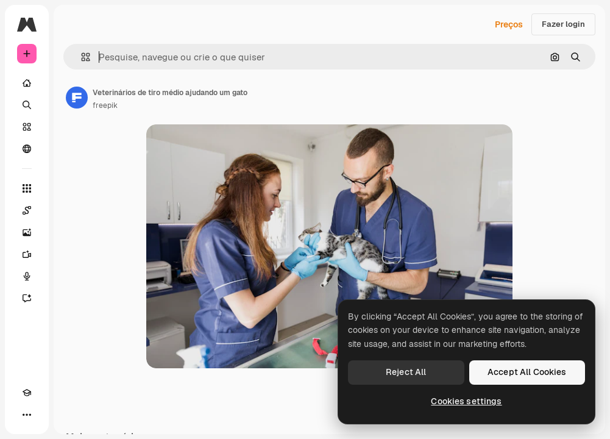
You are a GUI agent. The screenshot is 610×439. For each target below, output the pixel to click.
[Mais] (27, 414)
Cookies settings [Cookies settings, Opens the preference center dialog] (466, 401)
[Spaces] (27, 210)
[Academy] (27, 392)
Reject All (406, 371)
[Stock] (27, 127)
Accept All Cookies (527, 371)
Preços (509, 24)
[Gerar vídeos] (27, 254)
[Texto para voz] (27, 276)
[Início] (27, 83)
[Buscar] (27, 105)
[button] (81, 57)
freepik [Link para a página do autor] (105, 105)
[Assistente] (27, 298)
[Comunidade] (27, 149)
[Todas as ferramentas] (27, 188)
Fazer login (563, 24)
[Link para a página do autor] (77, 98)
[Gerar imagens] (27, 232)
